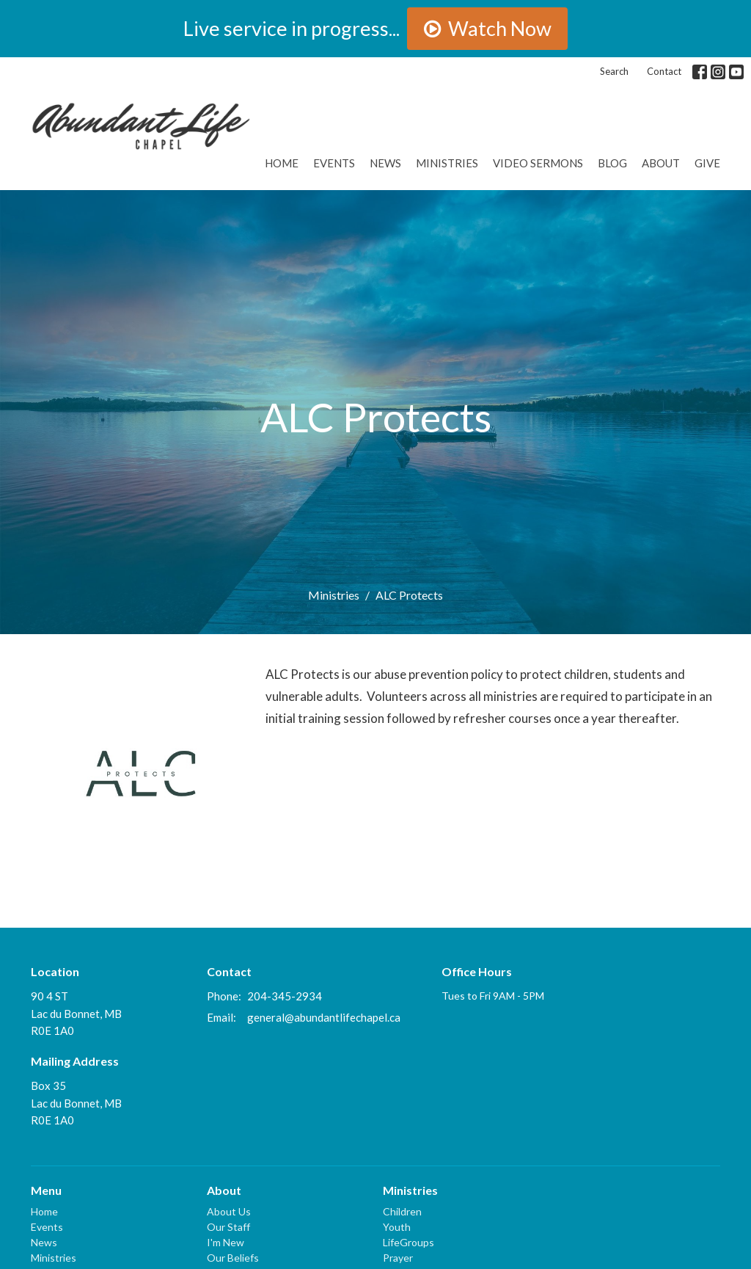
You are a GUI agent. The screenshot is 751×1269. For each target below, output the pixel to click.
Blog (612, 163)
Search (614, 71)
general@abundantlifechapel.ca (323, 1017)
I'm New (225, 1242)
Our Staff (228, 1227)
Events (334, 163)
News (385, 163)
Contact (664, 71)
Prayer (398, 1257)
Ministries (447, 163)
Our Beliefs (233, 1257)
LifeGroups (408, 1242)
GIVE (707, 163)
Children (402, 1211)
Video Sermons (538, 163)
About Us (229, 1211)
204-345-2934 (284, 996)
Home (281, 163)
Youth (397, 1227)
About (661, 163)
